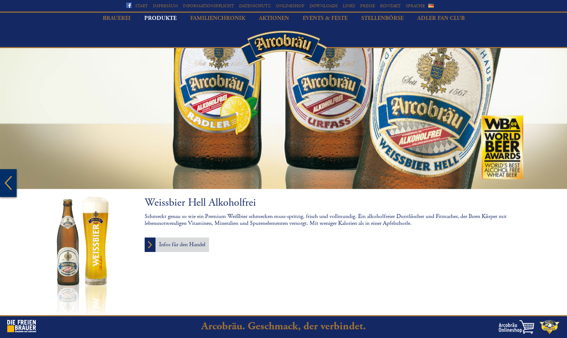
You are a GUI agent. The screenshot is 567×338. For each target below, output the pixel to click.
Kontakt (390, 6)
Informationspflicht (208, 6)
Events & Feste (325, 18)
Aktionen (274, 18)
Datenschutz (255, 6)
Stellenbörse (382, 18)
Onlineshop (290, 6)
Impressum (165, 6)
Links (349, 6)
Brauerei (117, 18)
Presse (367, 6)
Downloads (324, 6)
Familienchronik (217, 18)
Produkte (160, 18)
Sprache (415, 6)
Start (141, 6)
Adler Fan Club (441, 18)
